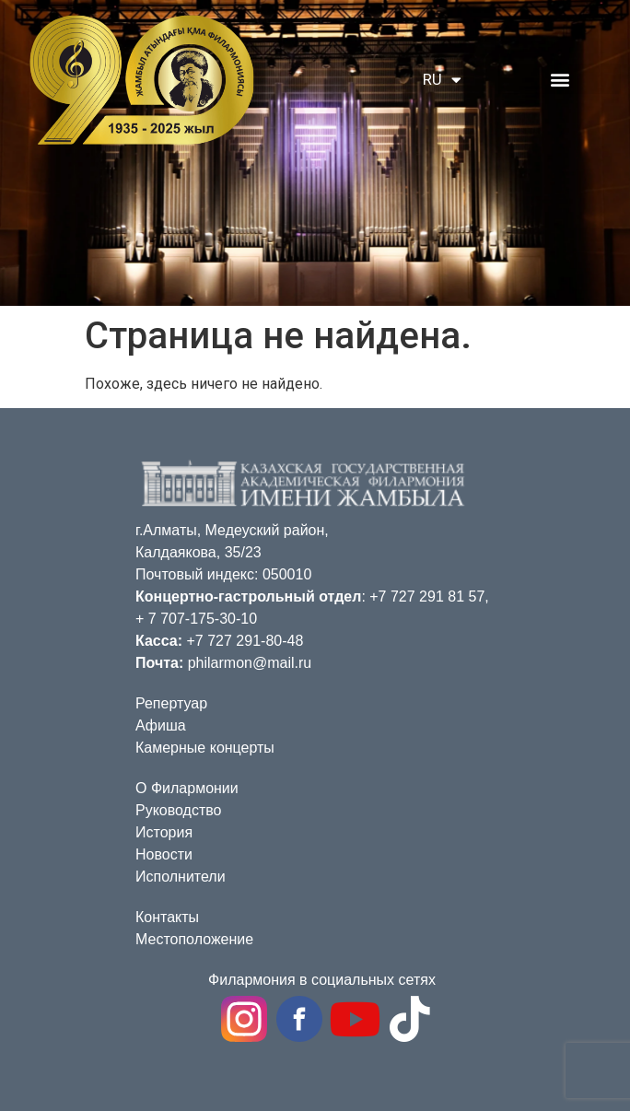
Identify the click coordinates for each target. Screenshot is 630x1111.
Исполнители (180, 876)
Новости (163, 854)
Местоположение (194, 939)
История (163, 832)
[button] (559, 79)
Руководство (178, 810)
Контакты (167, 917)
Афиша (160, 725)
